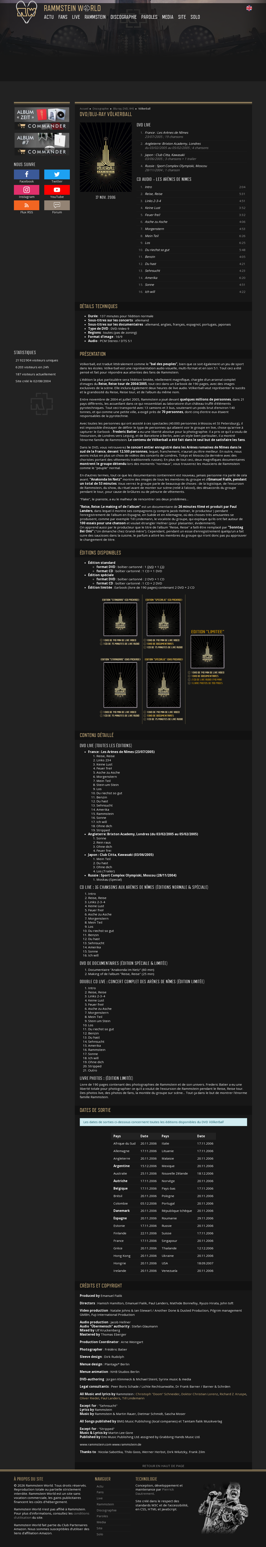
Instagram (26, 192)
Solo (195, 17)
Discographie (124, 17)
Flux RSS (26, 207)
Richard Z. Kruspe (233, 1394)
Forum (57, 207)
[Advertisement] (133, 52)
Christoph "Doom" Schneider (158, 1394)
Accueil (84, 108)
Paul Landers (110, 1398)
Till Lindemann (133, 1398)
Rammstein (95, 17)
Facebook (26, 176)
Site (182, 17)
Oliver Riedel (89, 1398)
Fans (63, 17)
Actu (49, 17)
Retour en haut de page (163, 1466)
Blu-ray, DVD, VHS (123, 108)
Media (167, 17)
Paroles (149, 17)
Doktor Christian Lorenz (199, 1394)
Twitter (57, 176)
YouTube (57, 192)
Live (76, 17)
